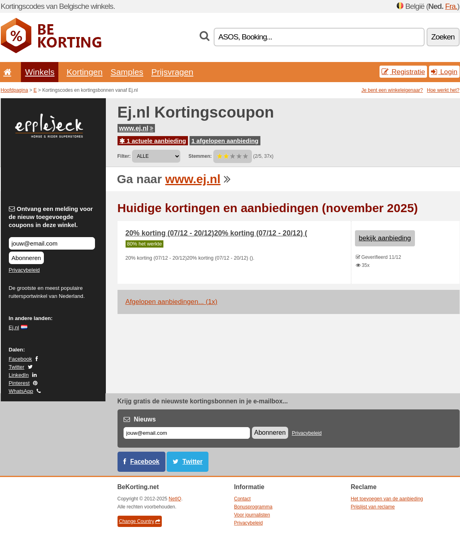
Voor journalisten (252, 515)
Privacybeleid (24, 270)
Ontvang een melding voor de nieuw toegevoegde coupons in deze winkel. (51, 216)
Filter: (124, 156)
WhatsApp (21, 391)
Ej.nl (14, 327)
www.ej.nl (136, 128)
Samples (127, 71)
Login (444, 72)
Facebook (20, 359)
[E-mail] (187, 433)
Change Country (139, 521)
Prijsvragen (172, 71)
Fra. (451, 6)
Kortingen (84, 71)
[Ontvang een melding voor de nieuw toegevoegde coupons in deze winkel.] (52, 243)
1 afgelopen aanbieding (225, 140)
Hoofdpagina (14, 90)
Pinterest (19, 383)
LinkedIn (19, 375)
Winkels (39, 71)
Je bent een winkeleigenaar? (392, 90)
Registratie (403, 72)
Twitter (17, 367)
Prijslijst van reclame (373, 507)
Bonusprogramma (253, 507)
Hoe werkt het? (443, 90)
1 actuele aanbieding (153, 140)
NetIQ (175, 499)
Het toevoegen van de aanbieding (387, 499)
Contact (242, 499)
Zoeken (443, 37)
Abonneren (26, 257)
